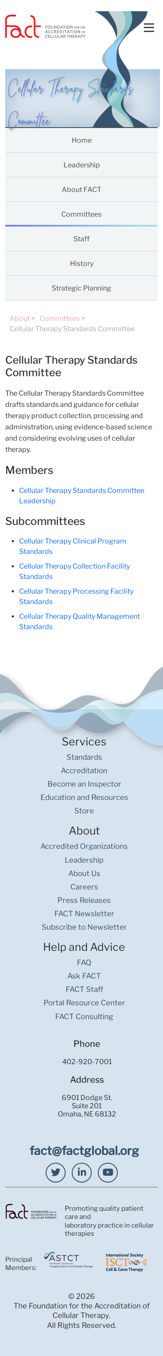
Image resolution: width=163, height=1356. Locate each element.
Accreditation (84, 770)
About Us (84, 873)
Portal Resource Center (84, 1002)
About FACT (81, 189)
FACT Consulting (84, 1016)
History (81, 263)
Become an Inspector (84, 784)
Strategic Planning (81, 288)
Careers (84, 887)
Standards (84, 757)
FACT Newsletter (84, 913)
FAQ (84, 962)
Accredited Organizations (84, 846)
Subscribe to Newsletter (84, 927)
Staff (81, 239)
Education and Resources (84, 797)
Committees (81, 214)
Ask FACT (84, 976)
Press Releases (84, 900)
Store (84, 810)
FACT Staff (84, 989)
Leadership (81, 165)
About (20, 318)
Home (82, 140)
